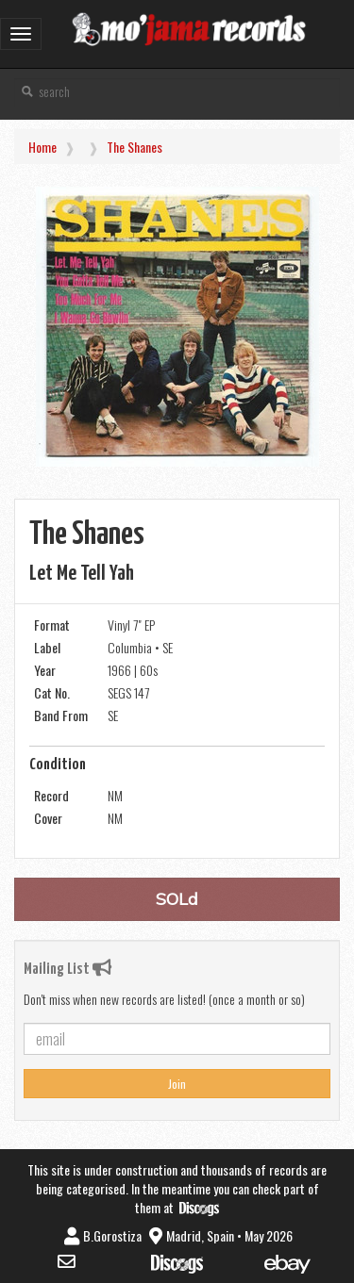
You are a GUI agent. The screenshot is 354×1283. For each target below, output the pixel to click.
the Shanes (134, 146)
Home (42, 146)
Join (177, 1084)
